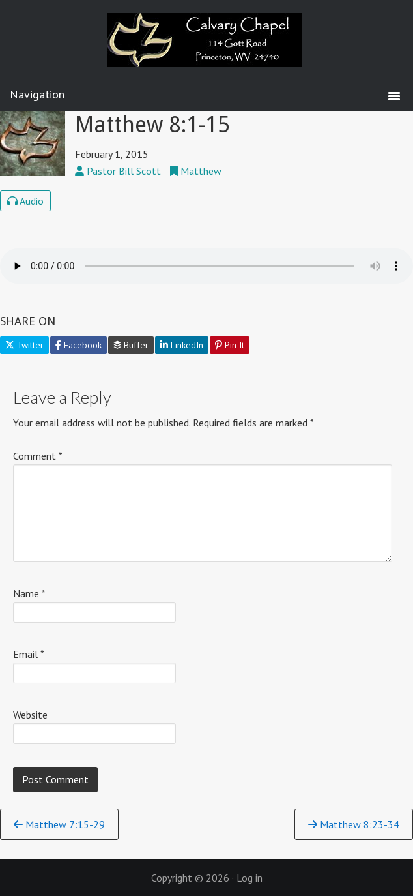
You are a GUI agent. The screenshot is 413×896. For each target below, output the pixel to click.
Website (30, 714)
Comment (38, 455)
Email (28, 654)
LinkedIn (181, 345)
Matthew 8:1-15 (152, 125)
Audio (25, 200)
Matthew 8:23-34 (353, 824)
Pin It (229, 345)
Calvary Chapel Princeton (206, 49)
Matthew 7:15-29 (59, 824)
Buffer (131, 345)
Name (29, 593)
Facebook (78, 345)
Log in (249, 877)
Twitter (24, 345)
